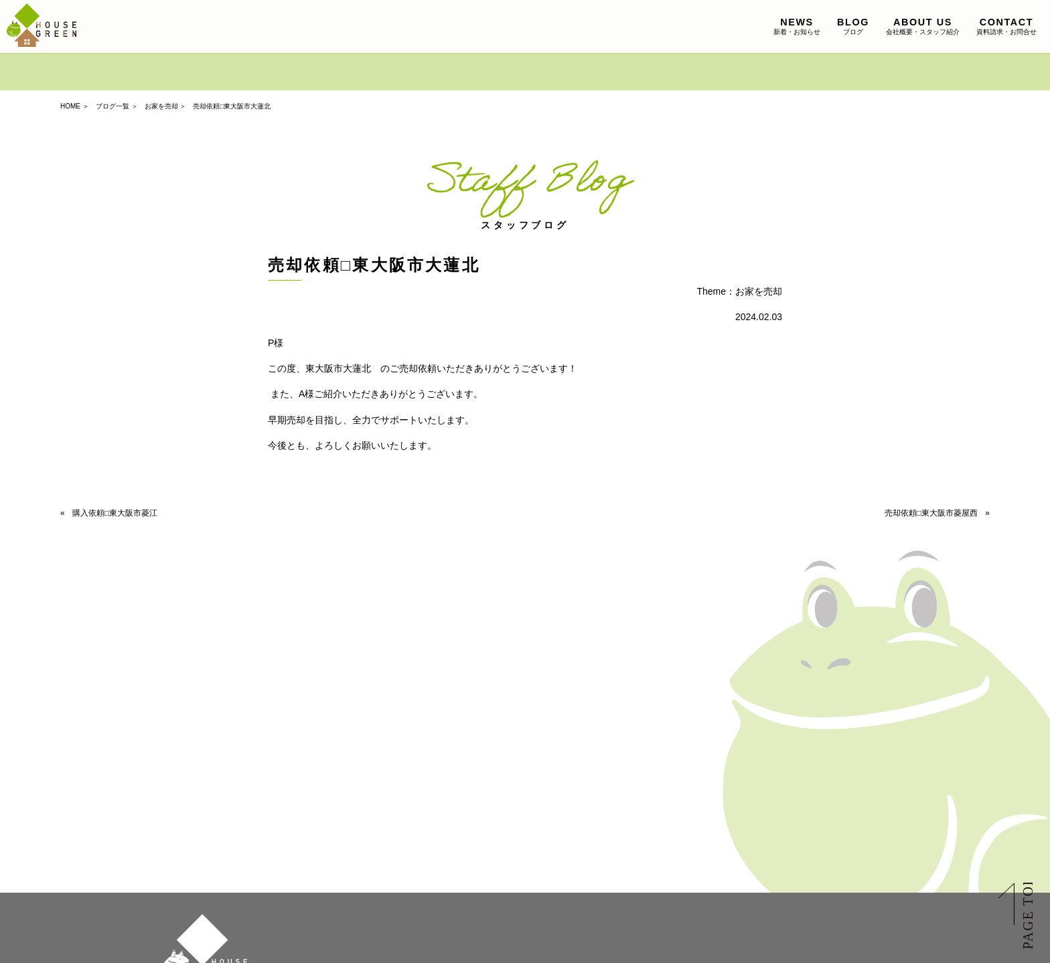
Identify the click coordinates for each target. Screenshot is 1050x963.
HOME (70, 106)
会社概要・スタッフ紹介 (923, 26)
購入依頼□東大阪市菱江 (114, 513)
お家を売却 (161, 106)
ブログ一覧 (112, 106)
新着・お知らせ (796, 26)
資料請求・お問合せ (1006, 26)
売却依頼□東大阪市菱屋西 (931, 513)
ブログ (853, 26)
